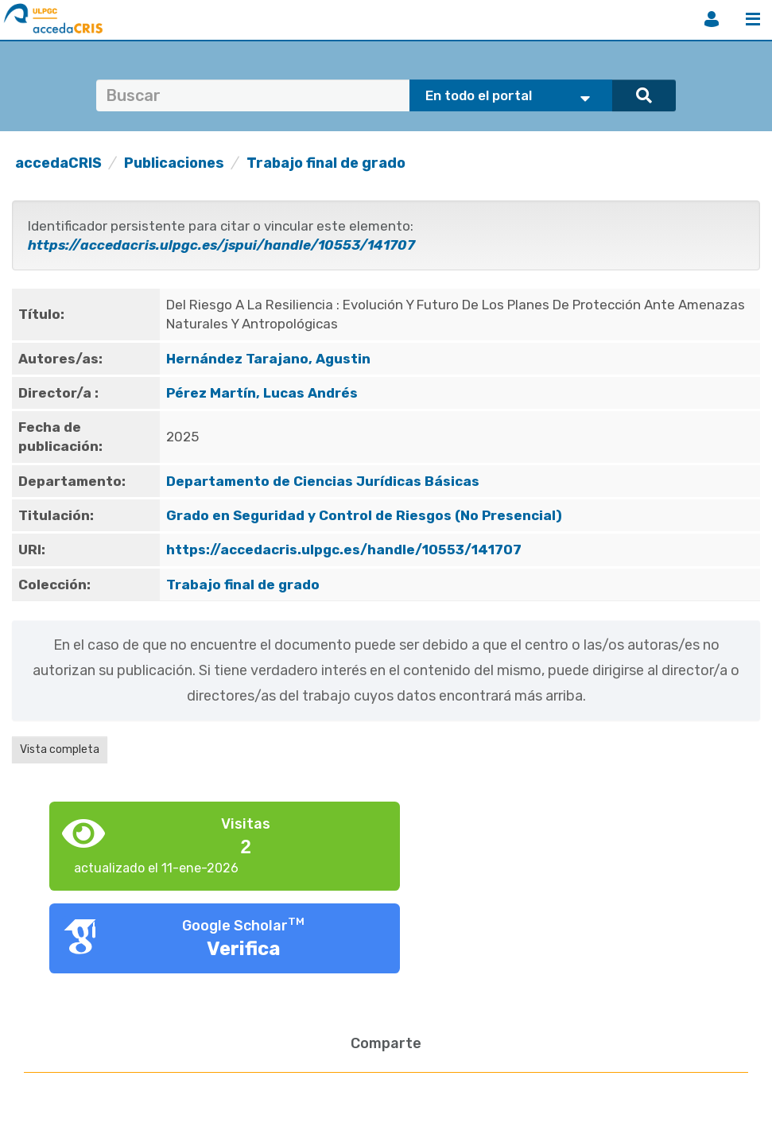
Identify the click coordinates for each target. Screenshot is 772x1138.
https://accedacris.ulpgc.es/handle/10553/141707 (344, 549)
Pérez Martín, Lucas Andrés (262, 393)
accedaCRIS (58, 163)
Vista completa (59, 749)
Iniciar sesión (711, 19)
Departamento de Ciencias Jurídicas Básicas (322, 481)
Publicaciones (174, 163)
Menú (752, 19)
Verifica (244, 949)
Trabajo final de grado (325, 163)
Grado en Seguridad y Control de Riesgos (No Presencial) (364, 515)
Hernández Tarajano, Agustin (268, 359)
